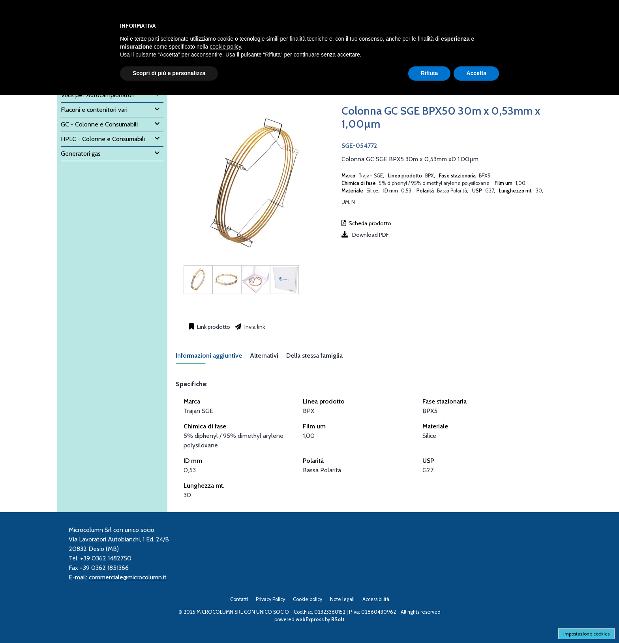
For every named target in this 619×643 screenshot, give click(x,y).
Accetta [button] (476, 73)
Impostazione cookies (586, 634)
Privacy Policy (270, 599)
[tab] (213, 358)
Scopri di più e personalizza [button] (169, 73)
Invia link (254, 326)
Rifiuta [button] (429, 73)
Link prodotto (213, 326)
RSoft (338, 619)
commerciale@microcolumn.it (128, 577)
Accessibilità (375, 599)
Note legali (342, 599)
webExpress (310, 619)
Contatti (239, 599)
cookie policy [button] (225, 46)
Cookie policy (307, 599)
